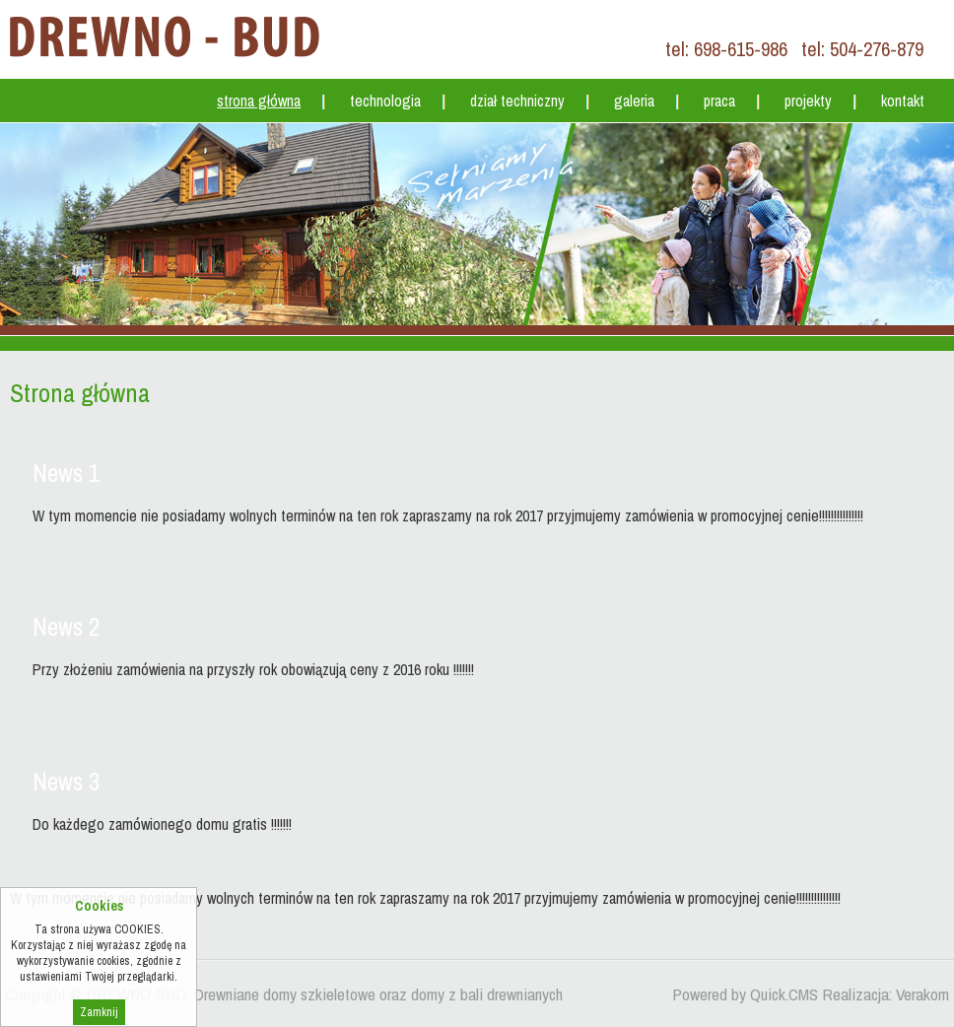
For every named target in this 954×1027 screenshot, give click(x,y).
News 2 (66, 627)
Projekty (808, 100)
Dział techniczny (517, 100)
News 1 (66, 473)
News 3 (66, 781)
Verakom (922, 994)
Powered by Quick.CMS (745, 994)
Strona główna (259, 100)
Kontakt (902, 100)
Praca (719, 100)
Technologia (385, 100)
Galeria (634, 100)
